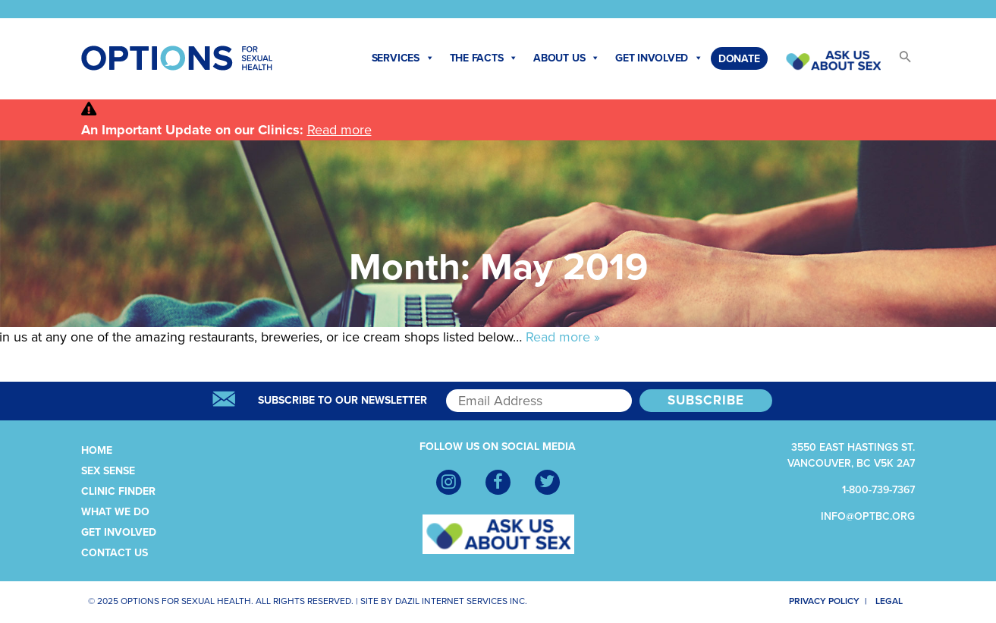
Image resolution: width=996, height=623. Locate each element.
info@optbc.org (868, 516)
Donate (739, 58)
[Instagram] (448, 482)
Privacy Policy (816, 601)
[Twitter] (547, 482)
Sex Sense (108, 470)
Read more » (563, 337)
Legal (895, 601)
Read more (339, 129)
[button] (898, 61)
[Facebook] (498, 482)
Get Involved (659, 58)
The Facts (484, 58)
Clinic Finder (118, 491)
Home (96, 450)
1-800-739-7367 (878, 489)
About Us (566, 58)
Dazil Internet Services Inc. (461, 601)
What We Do (115, 511)
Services (403, 58)
